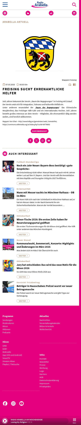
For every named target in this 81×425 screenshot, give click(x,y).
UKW (5, 345)
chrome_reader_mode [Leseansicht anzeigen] (74, 84)
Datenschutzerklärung (49, 380)
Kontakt (43, 358)
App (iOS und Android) (12, 355)
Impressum (44, 383)
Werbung (44, 368)
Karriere (43, 374)
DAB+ (5, 349)
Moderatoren (8, 323)
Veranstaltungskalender (50, 323)
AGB (41, 377)
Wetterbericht (46, 329)
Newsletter (44, 362)
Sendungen (8, 320)
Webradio (7, 352)
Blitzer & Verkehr (47, 326)
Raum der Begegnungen (47, 107)
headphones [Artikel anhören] (69, 84)
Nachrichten (45, 320)
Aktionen (6, 329)
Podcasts (6, 332)
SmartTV (6, 358)
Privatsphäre (45, 386)
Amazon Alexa (9, 361)
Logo (42, 371)
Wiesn (5, 326)
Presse (42, 365)
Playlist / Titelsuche (11, 364)
